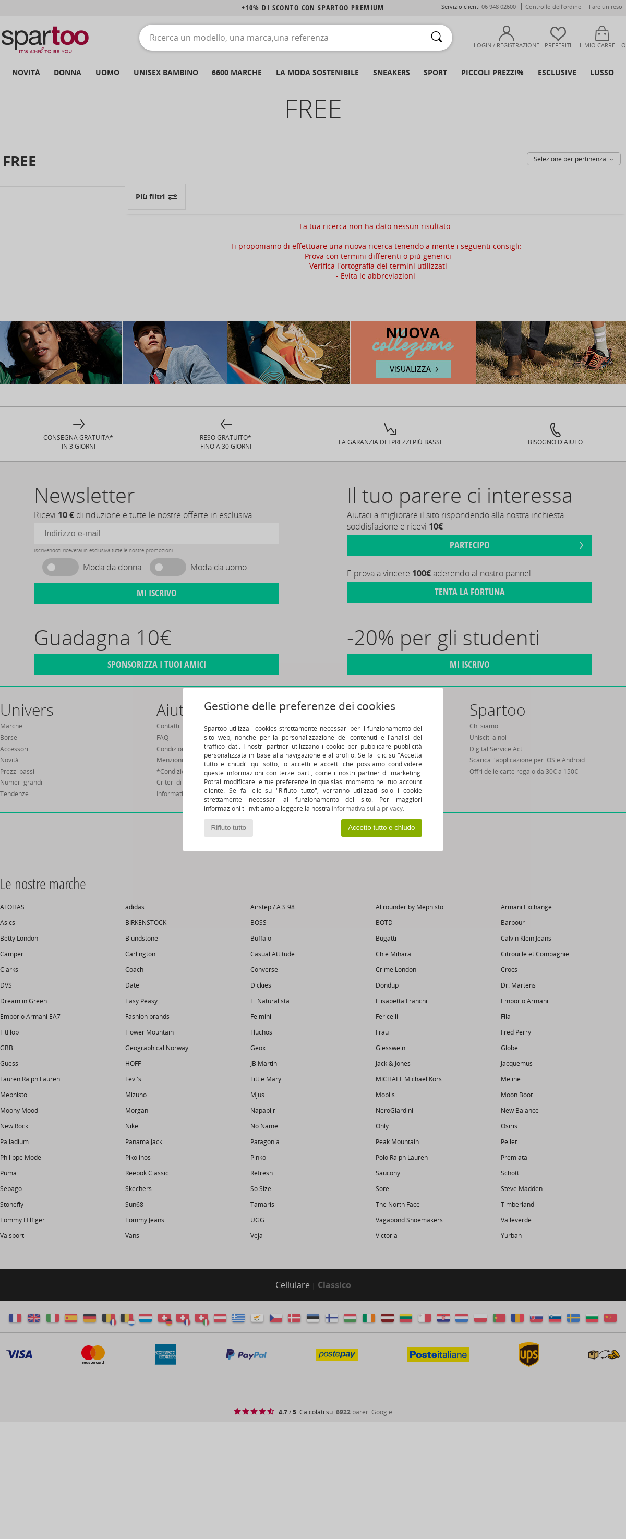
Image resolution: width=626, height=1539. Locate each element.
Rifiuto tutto (228, 828)
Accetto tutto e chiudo (381, 828)
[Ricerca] (436, 38)
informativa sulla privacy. (368, 808)
